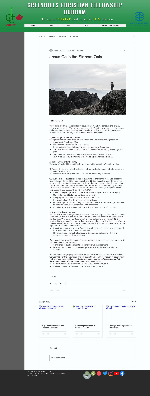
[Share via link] (66, 284)
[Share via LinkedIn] (61, 284)
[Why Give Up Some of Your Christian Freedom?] (54, 313)
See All (134, 302)
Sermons (52, 36)
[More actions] (124, 50)
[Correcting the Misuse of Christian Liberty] (88, 313)
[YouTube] (116, 373)
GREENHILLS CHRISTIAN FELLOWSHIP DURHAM (75, 8)
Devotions (62, 36)
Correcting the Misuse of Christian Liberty (85, 327)
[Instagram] (110, 373)
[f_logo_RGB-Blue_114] (122, 373)
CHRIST (64, 19)
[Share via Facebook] (50, 284)
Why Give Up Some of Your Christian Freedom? (53, 327)
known (107, 19)
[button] (33, 25)
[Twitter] (105, 373)
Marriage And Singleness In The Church (120, 327)
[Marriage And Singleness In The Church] (121, 313)
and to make (82, 19)
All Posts (42, 36)
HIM (97, 19)
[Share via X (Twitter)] (55, 284)
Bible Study (74, 36)
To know (49, 19)
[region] (87, 380)
